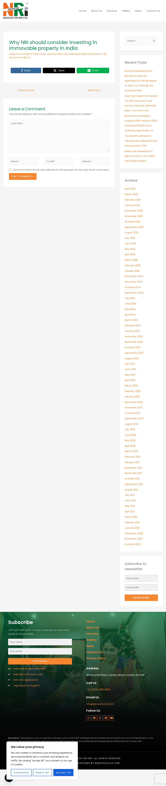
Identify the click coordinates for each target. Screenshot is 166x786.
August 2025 (132, 247)
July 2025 (130, 253)
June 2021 (130, 515)
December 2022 (134, 417)
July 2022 (130, 444)
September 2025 (135, 242)
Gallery (126, 10)
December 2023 (134, 351)
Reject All (42, 772)
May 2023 (130, 389)
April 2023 (130, 395)
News (138, 10)
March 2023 (131, 400)
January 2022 (132, 477)
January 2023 (132, 411)
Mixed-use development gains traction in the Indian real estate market (141, 170)
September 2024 (135, 307)
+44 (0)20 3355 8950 (99, 706)
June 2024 (131, 318)
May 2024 (130, 324)
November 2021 (134, 488)
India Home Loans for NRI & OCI (52, 54)
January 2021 (132, 542)
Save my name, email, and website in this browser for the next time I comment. (61, 173)
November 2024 (134, 296)
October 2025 (133, 236)
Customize (21, 772)
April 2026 (130, 203)
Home (82, 10)
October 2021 (132, 493)
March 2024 (131, 335)
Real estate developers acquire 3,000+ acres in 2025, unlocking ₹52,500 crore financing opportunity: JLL (139, 135)
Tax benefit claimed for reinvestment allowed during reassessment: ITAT (140, 155)
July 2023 (130, 378)
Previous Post (26, 90)
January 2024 (133, 346)
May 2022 (130, 455)
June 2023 (131, 384)
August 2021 (132, 504)
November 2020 (134, 553)
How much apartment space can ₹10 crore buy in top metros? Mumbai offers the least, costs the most (141, 110)
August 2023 (132, 373)
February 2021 (133, 537)
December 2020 (134, 548)
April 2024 (130, 329)
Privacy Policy (96, 674)
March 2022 (131, 466)
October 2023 (133, 362)
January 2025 (133, 285)
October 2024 (133, 302)
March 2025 (131, 274)
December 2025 (134, 225)
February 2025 (133, 280)
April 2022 (130, 460)
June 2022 (130, 449)
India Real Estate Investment (89, 54)
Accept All (63, 772)
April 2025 (130, 269)
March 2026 (131, 209)
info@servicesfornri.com (100, 720)
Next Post (95, 90)
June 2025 (131, 258)
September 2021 (134, 499)
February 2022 (133, 471)
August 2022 (132, 438)
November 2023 (134, 356)
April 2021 (130, 526)
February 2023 (133, 406)
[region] (42, 761)
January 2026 (132, 220)
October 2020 (133, 559)
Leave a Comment (20, 54)
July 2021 (130, 510)
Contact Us (153, 10)
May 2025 (130, 263)
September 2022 (135, 433)
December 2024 (134, 291)
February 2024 (133, 340)
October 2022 (133, 428)
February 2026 (133, 214)
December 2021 (134, 482)
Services (112, 10)
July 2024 (130, 313)
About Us (96, 10)
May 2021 (130, 521)
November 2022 (134, 422)
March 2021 (131, 531)
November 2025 (134, 231)
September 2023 (135, 367)
